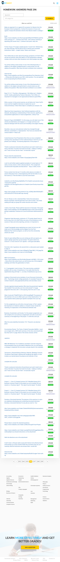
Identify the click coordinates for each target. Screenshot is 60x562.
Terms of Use (35, 556)
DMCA (26, 556)
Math (32, 498)
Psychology (45, 486)
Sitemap (45, 556)
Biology (8, 486)
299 (41, 457)
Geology (20, 492)
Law (31, 486)
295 (26, 457)
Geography (21, 490)
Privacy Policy (16, 556)
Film (19, 483)
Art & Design (9, 479)
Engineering (21, 473)
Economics (21, 471)
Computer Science (10, 500)
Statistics (45, 496)
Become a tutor (35, 554)
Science (44, 492)
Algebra (8, 473)
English (20, 475)
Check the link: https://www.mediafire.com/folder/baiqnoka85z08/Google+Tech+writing (23, 449)
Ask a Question (30, 543)
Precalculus (45, 483)
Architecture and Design (11, 477)
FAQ (44, 554)
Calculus (8, 494)
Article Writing (9, 481)
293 (19, 457)
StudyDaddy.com (34, 558)
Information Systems (35, 481)
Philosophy (45, 477)
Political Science (46, 481)
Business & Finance (10, 488)
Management (33, 494)
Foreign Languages (23, 485)
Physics (44, 479)
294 (23, 457)
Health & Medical (34, 471)
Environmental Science (24, 477)
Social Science (46, 494)
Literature (33, 488)
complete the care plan (10, 357)
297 (34, 457)
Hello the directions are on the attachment (15, 433)
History (32, 473)
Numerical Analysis (47, 471)
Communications (10, 498)
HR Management (34, 475)
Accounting (8, 471)
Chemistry (8, 496)
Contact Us (52, 554)
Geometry (21, 494)
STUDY (9, 3)
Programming (46, 485)
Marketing (33, 496)
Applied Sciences (10, 475)
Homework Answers (10, 554)
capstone (7, 334)
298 (38, 457)
